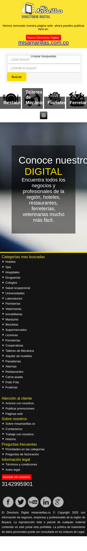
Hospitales (13, 272)
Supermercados (16, 330)
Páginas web (14, 413)
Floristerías (13, 303)
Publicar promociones (20, 408)
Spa (8, 267)
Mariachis (12, 319)
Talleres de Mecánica (20, 350)
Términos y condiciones (21, 464)
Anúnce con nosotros (20, 403)
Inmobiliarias (14, 314)
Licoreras (12, 335)
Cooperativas (14, 345)
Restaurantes (14, 371)
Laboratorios (14, 298)
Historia (11, 439)
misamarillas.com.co (43, 42)
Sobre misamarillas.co (20, 423)
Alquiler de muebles (19, 356)
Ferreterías (13, 340)
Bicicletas (12, 324)
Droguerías (13, 277)
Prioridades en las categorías (25, 449)
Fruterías (12, 387)
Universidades (15, 293)
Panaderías (13, 361)
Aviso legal (13, 469)
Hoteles (11, 261)
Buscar (17, 77)
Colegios (11, 282)
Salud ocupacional (18, 288)
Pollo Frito (12, 382)
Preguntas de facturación (22, 454)
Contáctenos (14, 429)
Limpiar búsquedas (43, 56)
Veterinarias (14, 309)
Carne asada (14, 377)
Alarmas (11, 366)
